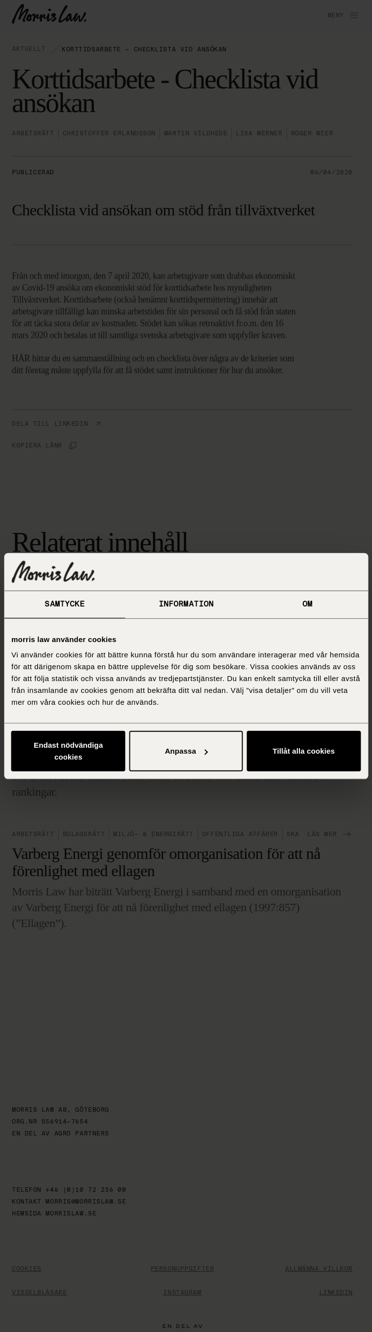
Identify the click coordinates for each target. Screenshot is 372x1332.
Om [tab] (307, 603)
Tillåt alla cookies (304, 751)
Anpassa (186, 751)
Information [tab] (186, 603)
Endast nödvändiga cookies (68, 751)
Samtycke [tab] (64, 603)
